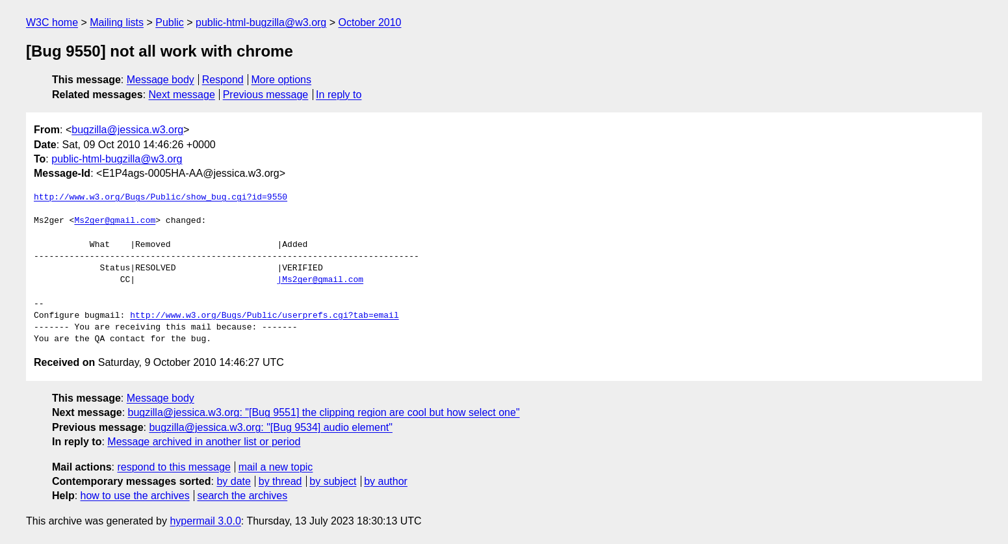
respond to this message (173, 467)
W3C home (52, 22)
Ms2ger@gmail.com (114, 221)
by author (385, 481)
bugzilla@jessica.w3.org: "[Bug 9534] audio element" (270, 427)
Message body (160, 79)
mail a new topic (276, 467)
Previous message (266, 94)
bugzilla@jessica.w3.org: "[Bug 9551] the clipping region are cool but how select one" (324, 412)
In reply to (338, 94)
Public (169, 22)
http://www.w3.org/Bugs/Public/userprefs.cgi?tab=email (264, 316)
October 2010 (370, 22)
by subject (332, 481)
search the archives (243, 495)
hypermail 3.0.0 (205, 520)
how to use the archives (135, 495)
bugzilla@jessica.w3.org (127, 129)
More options (282, 79)
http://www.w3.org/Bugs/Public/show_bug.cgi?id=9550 (160, 197)
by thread (280, 481)
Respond (223, 79)
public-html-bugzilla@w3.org (261, 22)
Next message (182, 94)
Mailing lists (117, 22)
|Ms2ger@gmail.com (320, 280)
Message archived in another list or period (203, 441)
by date (233, 481)
